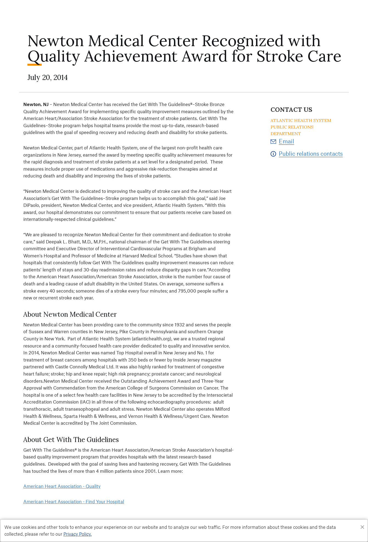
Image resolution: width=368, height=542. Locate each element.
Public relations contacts (311, 153)
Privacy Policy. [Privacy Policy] (77, 534)
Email (286, 141)
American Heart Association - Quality (61, 486)
